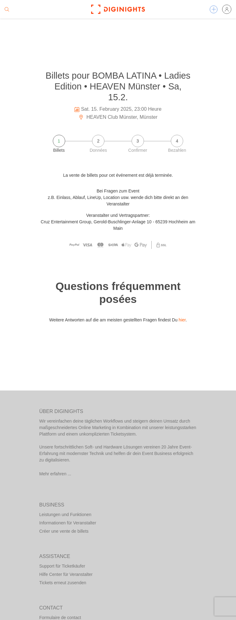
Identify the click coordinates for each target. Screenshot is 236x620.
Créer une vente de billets (64, 531)
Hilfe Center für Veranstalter (66, 574)
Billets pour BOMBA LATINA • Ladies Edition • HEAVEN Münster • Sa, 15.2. (118, 86)
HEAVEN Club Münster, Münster (117, 117)
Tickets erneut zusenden (62, 582)
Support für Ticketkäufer (62, 566)
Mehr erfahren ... (55, 473)
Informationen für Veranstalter (67, 522)
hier (182, 319)
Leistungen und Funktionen (65, 514)
